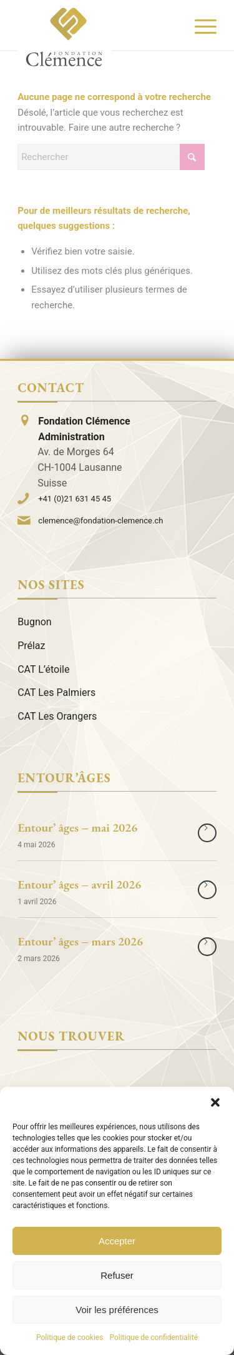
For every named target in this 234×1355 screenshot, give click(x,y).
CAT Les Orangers (57, 716)
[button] (215, 1102)
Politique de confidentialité (153, 1337)
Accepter (117, 1241)
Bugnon (34, 622)
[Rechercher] (111, 157)
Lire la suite (207, 833)
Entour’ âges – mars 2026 (80, 941)
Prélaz (31, 646)
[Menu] (199, 25)
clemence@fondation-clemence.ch (100, 520)
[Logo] (64, 37)
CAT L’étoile (43, 669)
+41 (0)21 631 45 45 (74, 498)
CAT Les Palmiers (56, 692)
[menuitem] (199, 25)
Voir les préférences (117, 1309)
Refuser (117, 1275)
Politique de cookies (69, 1337)
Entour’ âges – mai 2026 (77, 827)
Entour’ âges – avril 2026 (79, 884)
